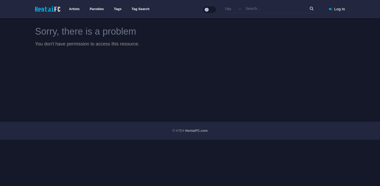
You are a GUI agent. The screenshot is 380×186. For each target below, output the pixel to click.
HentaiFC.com (196, 131)
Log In (337, 9)
